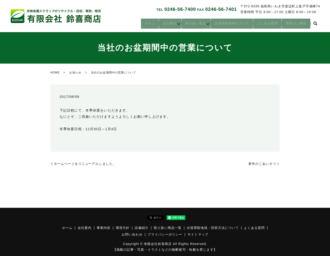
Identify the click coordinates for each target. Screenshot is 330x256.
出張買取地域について (226, 25)
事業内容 (103, 228)
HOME (55, 72)
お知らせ (75, 72)
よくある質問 (264, 25)
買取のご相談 (295, 25)
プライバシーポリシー (165, 234)
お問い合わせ (132, 234)
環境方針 (122, 228)
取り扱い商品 (186, 25)
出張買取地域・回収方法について (213, 228)
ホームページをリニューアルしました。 (85, 164)
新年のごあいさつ (262, 164)
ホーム (135, 25)
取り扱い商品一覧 (168, 228)
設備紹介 (141, 228)
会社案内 (157, 25)
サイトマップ (197, 234)
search (315, 25)
